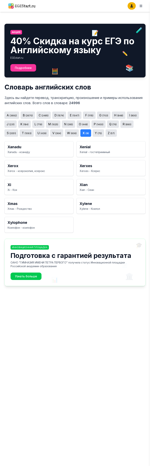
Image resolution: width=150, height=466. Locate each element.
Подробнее (23, 68)
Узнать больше (26, 276)
